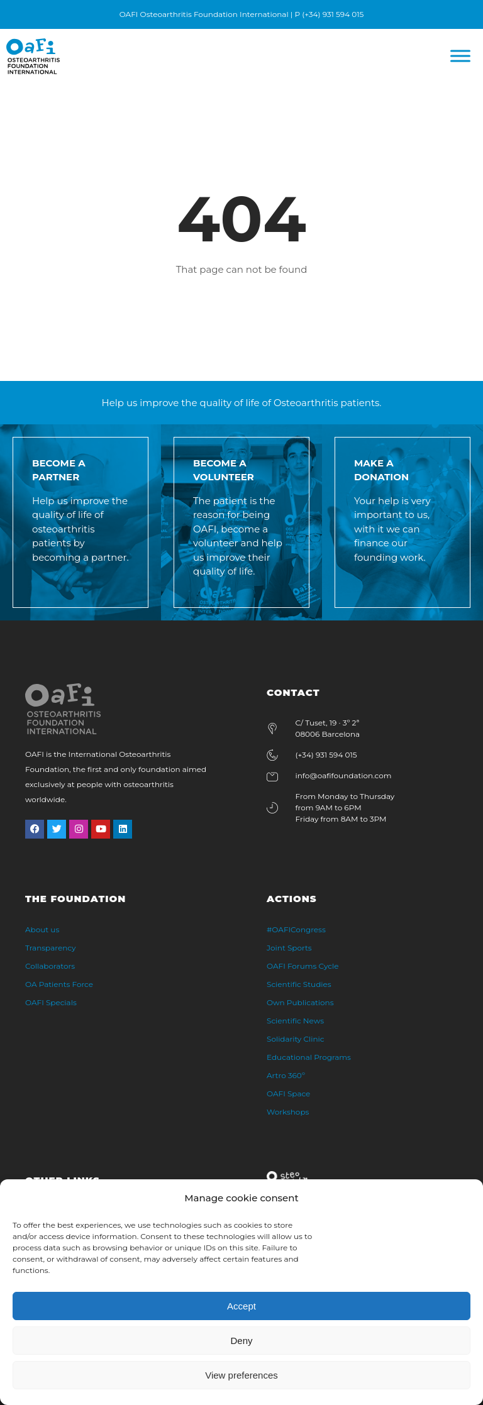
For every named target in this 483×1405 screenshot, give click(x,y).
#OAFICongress (296, 929)
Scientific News (295, 1020)
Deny (241, 1340)
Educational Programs (309, 1057)
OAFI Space (288, 1093)
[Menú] (460, 56)
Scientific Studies (299, 984)
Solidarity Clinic (296, 1039)
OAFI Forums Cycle (302, 966)
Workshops (288, 1111)
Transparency (50, 947)
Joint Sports (289, 947)
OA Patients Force (59, 984)
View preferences (241, 1375)
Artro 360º (286, 1075)
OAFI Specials (51, 1002)
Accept (241, 1306)
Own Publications (300, 1002)
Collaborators (50, 966)
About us (42, 929)
